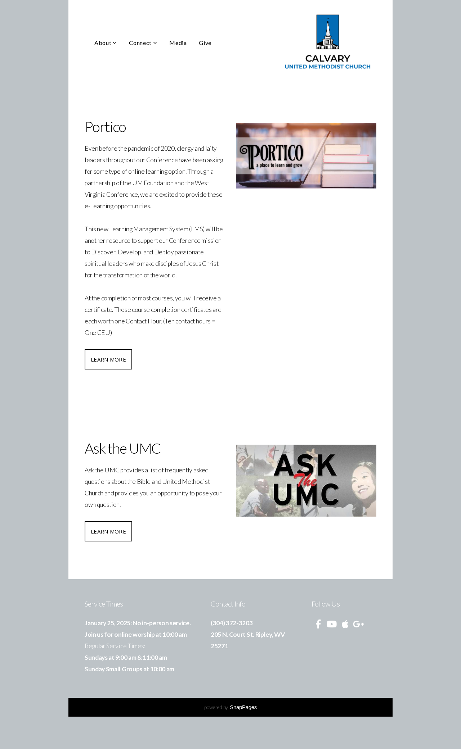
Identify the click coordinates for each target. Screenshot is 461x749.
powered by (230, 707)
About (105, 42)
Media (178, 42)
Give (205, 42)
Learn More (108, 359)
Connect (143, 42)
